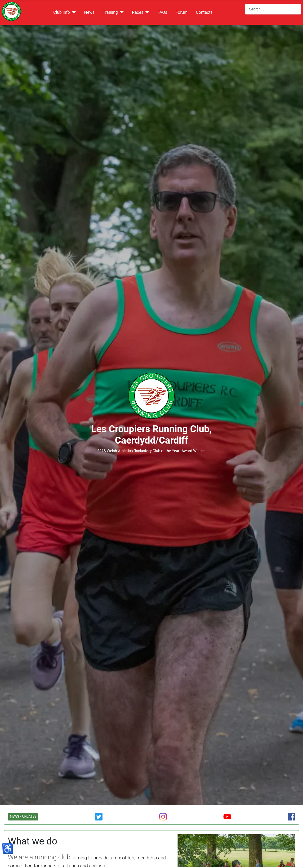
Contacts (204, 12)
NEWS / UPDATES (23, 816)
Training (110, 12)
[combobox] (273, 9)
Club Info (61, 12)
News (89, 12)
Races (137, 12)
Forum (182, 12)
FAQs (162, 12)
